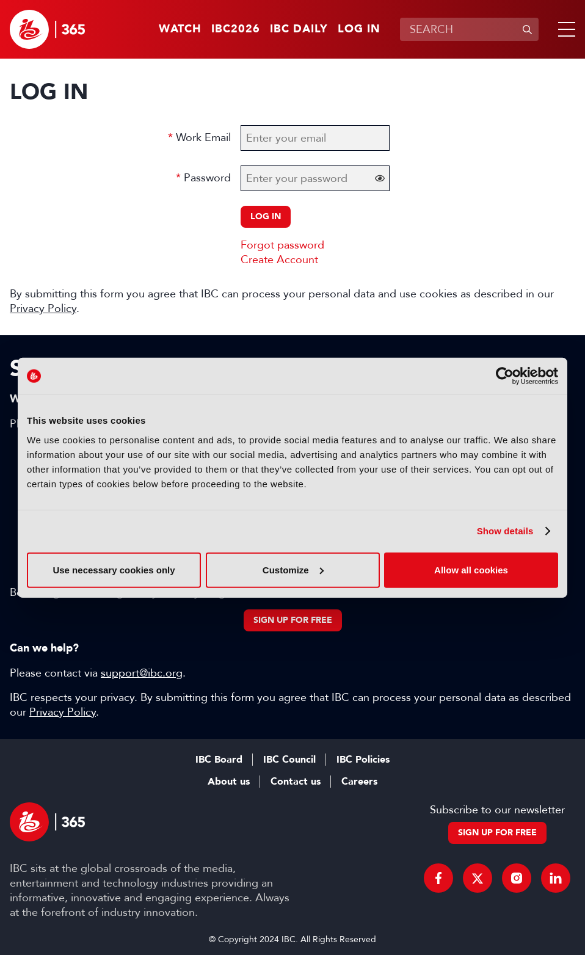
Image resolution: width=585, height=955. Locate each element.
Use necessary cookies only (114, 569)
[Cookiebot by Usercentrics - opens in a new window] (504, 376)
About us (229, 781)
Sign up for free (292, 620)
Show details (505, 531)
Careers (359, 781)
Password (207, 177)
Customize (293, 569)
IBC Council (289, 759)
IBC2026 (235, 29)
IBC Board (218, 759)
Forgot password (282, 245)
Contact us (296, 781)
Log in (359, 29)
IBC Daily (299, 29)
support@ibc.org (142, 673)
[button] (564, 29)
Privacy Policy (43, 308)
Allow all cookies (471, 569)
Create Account (279, 259)
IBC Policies (363, 759)
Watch (180, 29)
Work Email (203, 137)
